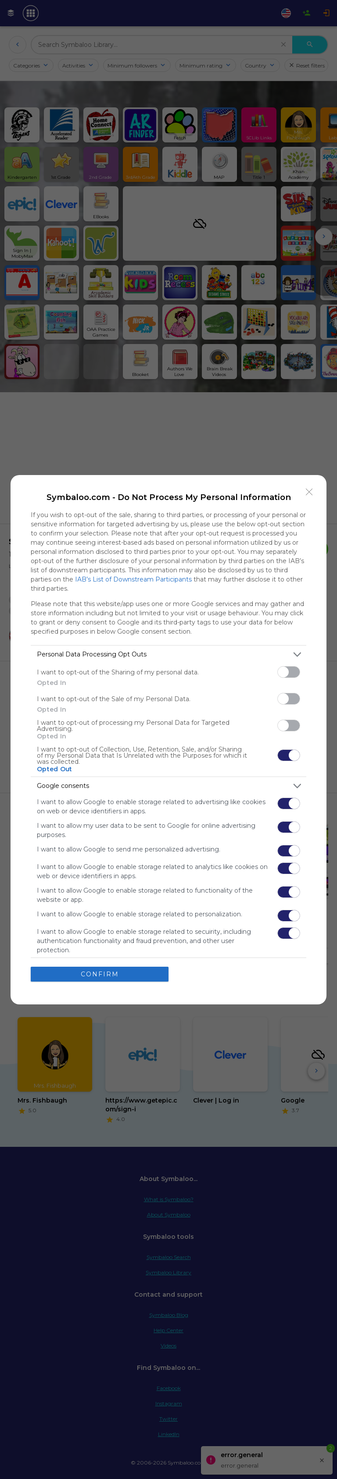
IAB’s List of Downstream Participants (133, 579)
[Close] (309, 492)
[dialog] (168, 739)
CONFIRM (100, 974)
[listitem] (168, 654)
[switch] (288, 672)
